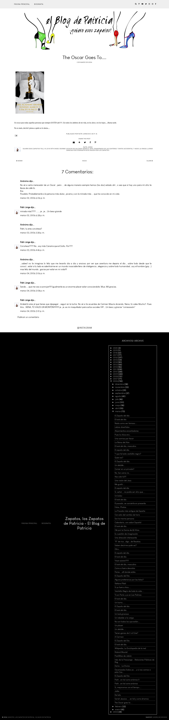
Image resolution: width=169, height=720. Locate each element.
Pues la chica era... (123, 435)
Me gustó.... (120, 484)
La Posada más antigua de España (130, 511)
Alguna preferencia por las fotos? (129, 579)
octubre (118, 390)
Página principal (22, 4)
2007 (115, 379)
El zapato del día (122, 488)
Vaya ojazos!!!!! (122, 560)
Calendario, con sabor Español (128, 522)
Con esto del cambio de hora (127, 515)
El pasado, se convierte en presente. (130, 503)
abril (117, 408)
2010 (115, 371)
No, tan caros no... (123, 473)
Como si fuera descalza (125, 568)
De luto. (118, 695)
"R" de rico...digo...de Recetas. (128, 541)
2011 (115, 369)
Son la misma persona (124, 518)
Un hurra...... (120, 602)
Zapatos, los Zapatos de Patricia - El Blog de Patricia (84, 523)
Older (150, 161)
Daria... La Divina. (122, 666)
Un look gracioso (122, 614)
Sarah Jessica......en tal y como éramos (132, 699)
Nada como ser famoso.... (126, 423)
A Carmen (119, 637)
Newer (19, 161)
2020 (115, 348)
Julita (117, 691)
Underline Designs (160, 717)
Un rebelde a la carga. (124, 618)
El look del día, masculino (125, 446)
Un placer (119, 625)
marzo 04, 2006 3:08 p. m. (32, 290)
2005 (115, 712)
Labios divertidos (122, 427)
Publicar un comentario (28, 317)
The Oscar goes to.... (123, 702)
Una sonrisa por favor (124, 438)
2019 (115, 350)
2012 (115, 367)
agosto (118, 396)
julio (117, 399)
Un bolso (118, 496)
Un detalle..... (120, 629)
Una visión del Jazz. (123, 480)
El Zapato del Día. (122, 576)
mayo (118, 405)
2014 (115, 362)
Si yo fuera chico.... (123, 587)
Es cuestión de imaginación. (126, 534)
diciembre (119, 384)
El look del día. (121, 526)
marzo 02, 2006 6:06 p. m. (32, 198)
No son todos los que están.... (127, 621)
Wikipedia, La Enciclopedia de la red (130, 648)
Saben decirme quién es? (126, 545)
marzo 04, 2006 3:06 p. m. (32, 273)
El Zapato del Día (122, 641)
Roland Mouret (121, 652)
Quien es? (119, 457)
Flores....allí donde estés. (125, 572)
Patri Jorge (25, 207)
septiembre (120, 393)
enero (118, 709)
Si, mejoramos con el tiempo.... (128, 687)
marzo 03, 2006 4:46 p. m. (32, 250)
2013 (115, 364)
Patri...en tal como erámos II (127, 680)
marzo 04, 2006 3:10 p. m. (32, 311)
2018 (115, 353)
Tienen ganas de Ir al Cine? (126, 633)
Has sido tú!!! (120, 477)
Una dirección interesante (126, 538)
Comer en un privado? (124, 469)
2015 (115, 360)
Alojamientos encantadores (127, 431)
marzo (118, 411)
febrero (118, 706)
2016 (115, 357)
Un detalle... (120, 465)
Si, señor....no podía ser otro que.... (130, 492)
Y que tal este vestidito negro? (128, 454)
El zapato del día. (122, 450)
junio (117, 402)
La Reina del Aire (122, 442)
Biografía (38, 4)
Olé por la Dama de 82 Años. (127, 530)
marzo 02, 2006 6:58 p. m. (32, 215)
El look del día (120, 419)
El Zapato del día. (122, 416)
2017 (115, 355)
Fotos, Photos (120, 507)
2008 (115, 376)
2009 (115, 374)
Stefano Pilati (120, 583)
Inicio (84, 161)
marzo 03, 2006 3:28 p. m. (32, 232)
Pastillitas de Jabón (123, 656)
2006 (115, 381)
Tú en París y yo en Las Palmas (128, 595)
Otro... (117, 549)
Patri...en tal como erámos (126, 683)
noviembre (120, 387)
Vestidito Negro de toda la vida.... (129, 591)
